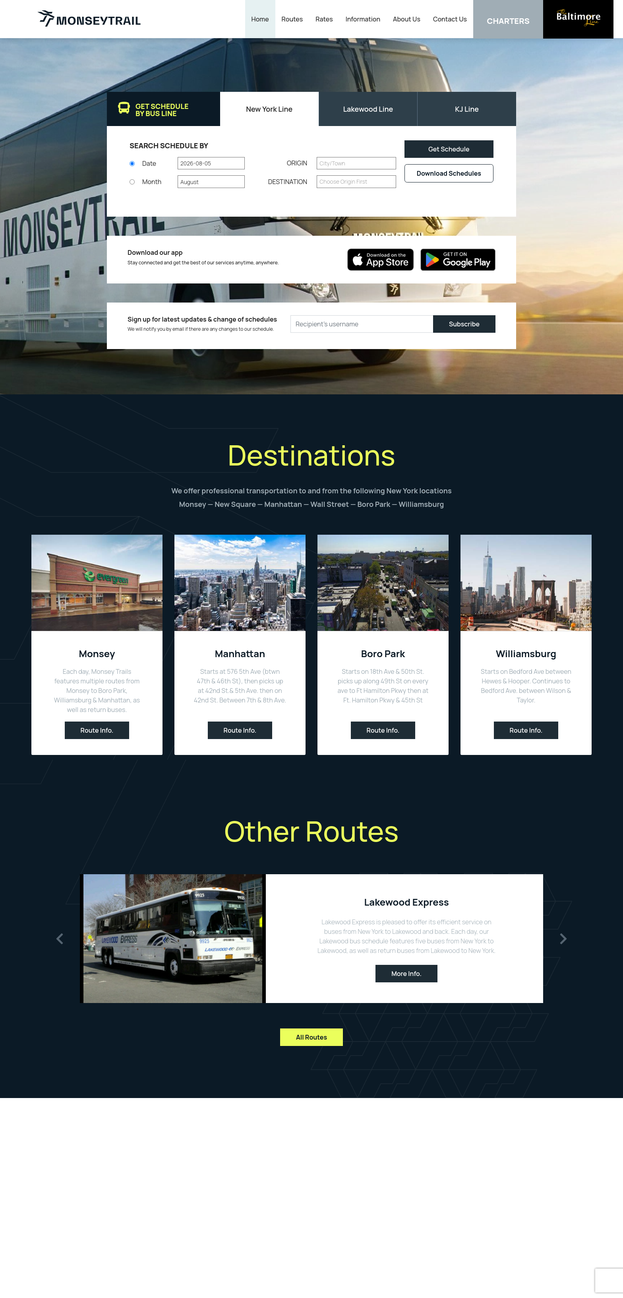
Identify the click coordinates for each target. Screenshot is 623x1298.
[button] (211, 163)
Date (149, 163)
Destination (288, 182)
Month (151, 181)
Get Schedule (448, 149)
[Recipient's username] (361, 324)
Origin (297, 163)
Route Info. (97, 730)
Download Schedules (449, 173)
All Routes (311, 1037)
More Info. (406, 973)
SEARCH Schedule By (169, 145)
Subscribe (464, 324)
